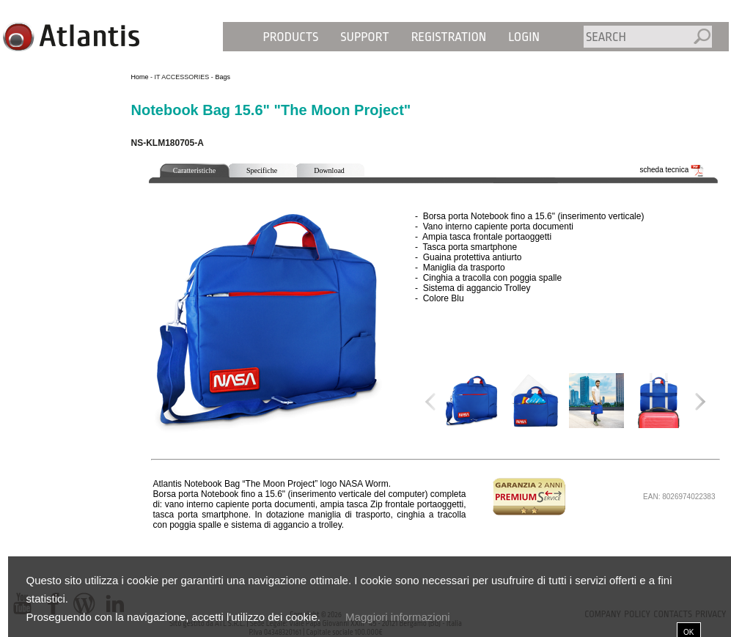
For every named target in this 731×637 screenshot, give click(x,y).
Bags (222, 77)
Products (291, 37)
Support (364, 37)
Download (329, 170)
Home (140, 77)
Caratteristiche (194, 170)
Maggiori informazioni (397, 617)
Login (524, 37)
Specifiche (261, 170)
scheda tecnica (672, 170)
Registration (449, 37)
